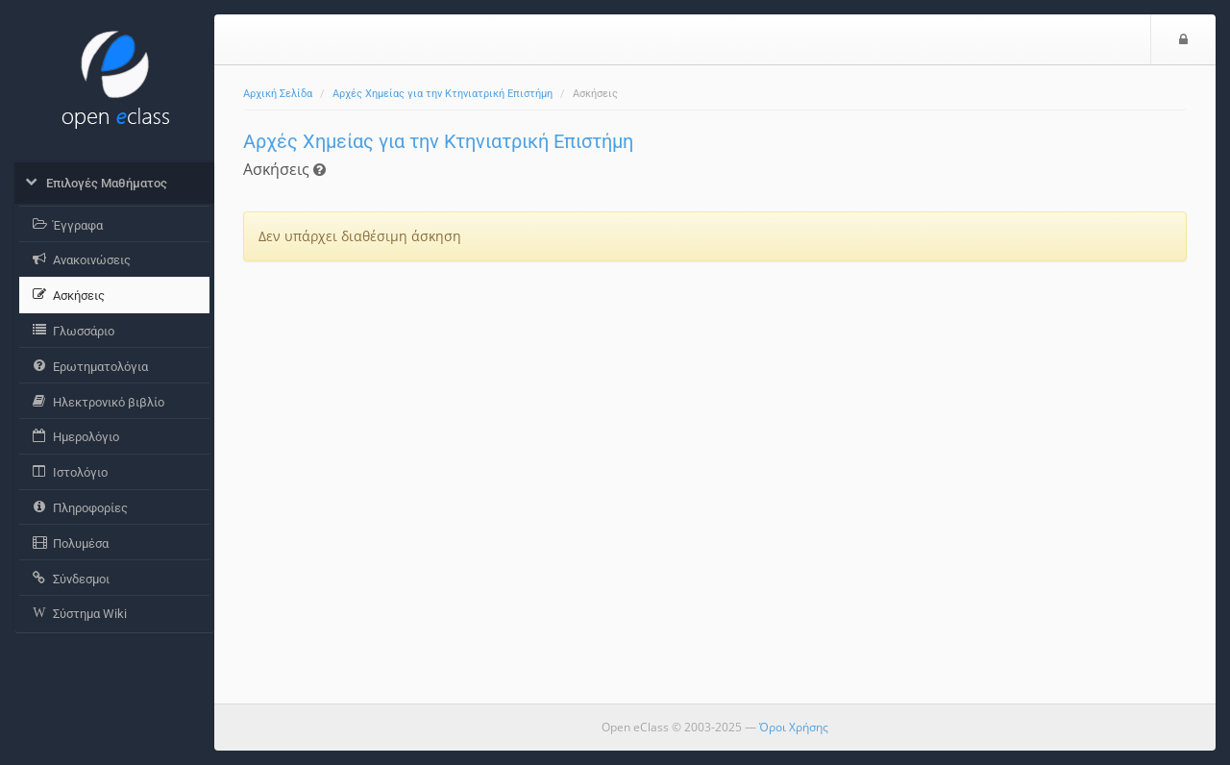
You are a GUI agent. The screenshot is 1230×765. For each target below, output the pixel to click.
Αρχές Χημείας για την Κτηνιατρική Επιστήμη (442, 93)
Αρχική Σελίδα (277, 93)
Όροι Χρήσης (793, 727)
